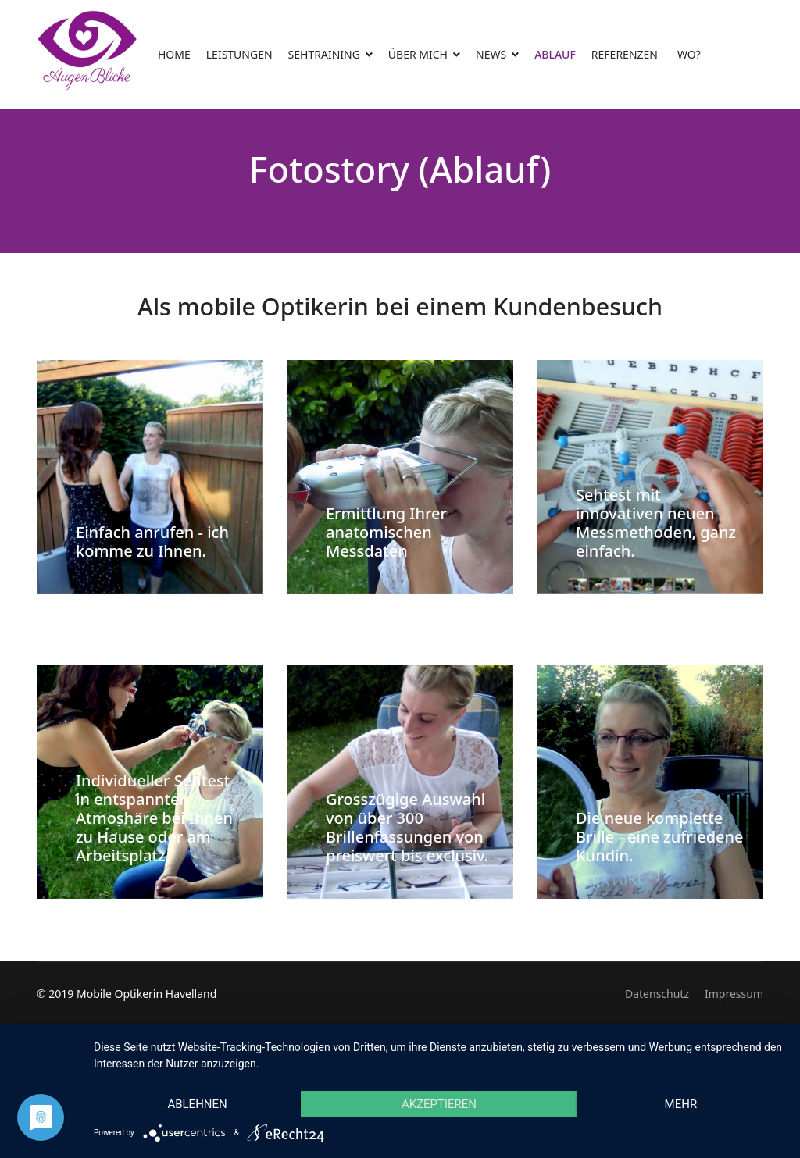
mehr (681, 1104)
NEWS (491, 54)
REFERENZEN (624, 54)
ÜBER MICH (418, 54)
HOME (174, 54)
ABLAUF (555, 54)
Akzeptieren (439, 1104)
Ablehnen (197, 1104)
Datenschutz (657, 993)
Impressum (734, 993)
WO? (689, 54)
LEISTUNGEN (239, 54)
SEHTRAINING (324, 54)
